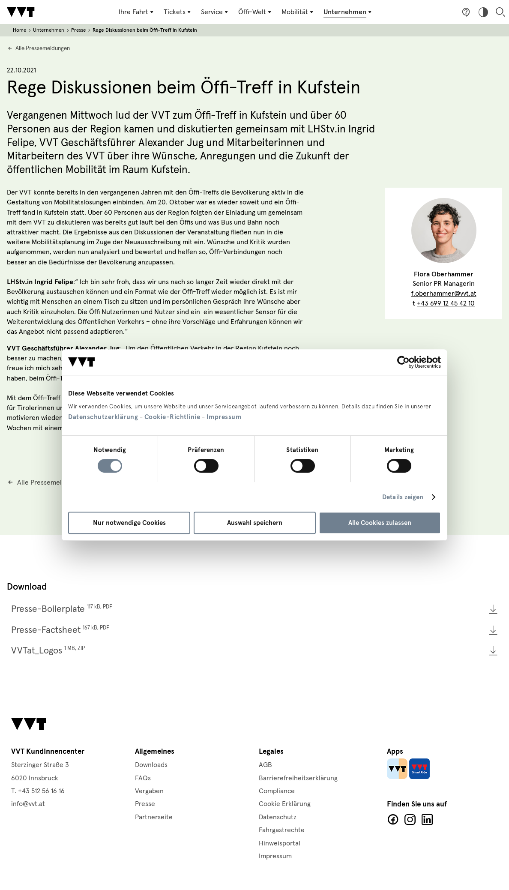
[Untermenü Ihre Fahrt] (136, 12)
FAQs (143, 778)
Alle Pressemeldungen (42, 48)
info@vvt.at (28, 803)
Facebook (392, 819)
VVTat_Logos (48, 650)
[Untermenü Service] (215, 12)
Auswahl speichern (254, 523)
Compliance (277, 791)
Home (19, 30)
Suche (500, 12)
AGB (265, 764)
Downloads (151, 764)
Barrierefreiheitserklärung (298, 778)
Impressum (224, 417)
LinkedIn (427, 819)
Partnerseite (154, 817)
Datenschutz (277, 817)
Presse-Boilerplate (61, 609)
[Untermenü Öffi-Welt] (255, 12)
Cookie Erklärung (285, 803)
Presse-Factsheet (60, 630)
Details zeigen (402, 497)
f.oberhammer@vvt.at (443, 293)
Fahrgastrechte (282, 830)
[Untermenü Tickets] (178, 12)
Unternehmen (48, 30)
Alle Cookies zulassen (379, 523)
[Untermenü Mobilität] (298, 12)
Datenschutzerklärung (103, 417)
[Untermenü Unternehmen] (348, 12)
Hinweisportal (279, 843)
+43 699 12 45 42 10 (446, 303)
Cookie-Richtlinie (172, 417)
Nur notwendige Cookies (129, 523)
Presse (78, 30)
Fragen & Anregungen (466, 12)
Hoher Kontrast (483, 12)
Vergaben (149, 791)
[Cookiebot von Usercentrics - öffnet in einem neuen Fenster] (403, 362)
